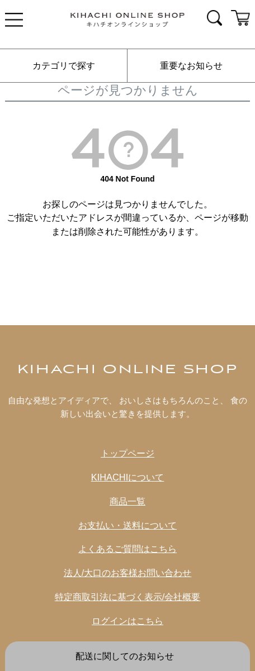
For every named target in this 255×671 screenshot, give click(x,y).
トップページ (127, 453)
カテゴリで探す (63, 65)
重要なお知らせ (191, 65)
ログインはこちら (127, 621)
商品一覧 (127, 501)
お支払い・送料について (127, 525)
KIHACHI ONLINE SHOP (127, 369)
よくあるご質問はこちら (127, 549)
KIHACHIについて (127, 477)
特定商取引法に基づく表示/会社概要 (128, 597)
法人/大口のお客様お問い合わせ (128, 573)
